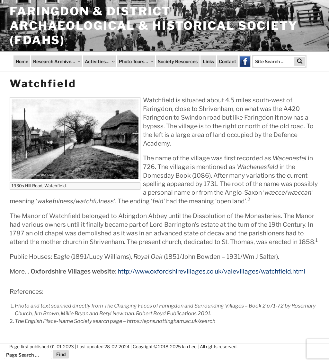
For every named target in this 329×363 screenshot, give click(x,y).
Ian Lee (189, 346)
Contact (227, 61)
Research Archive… (57, 61)
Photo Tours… (136, 61)
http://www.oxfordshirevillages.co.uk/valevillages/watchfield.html (211, 271)
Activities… (100, 61)
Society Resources (178, 61)
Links (208, 61)
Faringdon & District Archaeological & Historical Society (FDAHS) (154, 25)
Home (22, 61)
